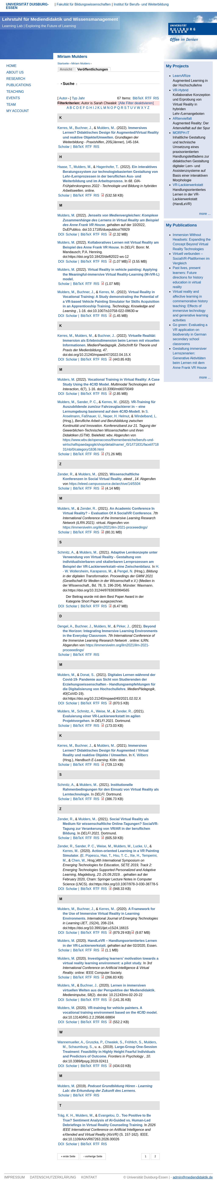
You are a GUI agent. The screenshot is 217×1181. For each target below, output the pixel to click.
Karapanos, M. (101, 571)
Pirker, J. (123, 626)
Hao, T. (106, 855)
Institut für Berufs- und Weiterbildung (141, 4)
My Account (17, 111)
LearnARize (182, 76)
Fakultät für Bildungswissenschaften (84, 4)
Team (11, 104)
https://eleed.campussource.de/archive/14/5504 (104, 484)
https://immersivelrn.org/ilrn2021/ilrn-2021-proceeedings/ (105, 527)
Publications (18, 85)
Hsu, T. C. (120, 855)
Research (15, 78)
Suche (70, 83)
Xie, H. (135, 855)
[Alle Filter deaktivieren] (136, 103)
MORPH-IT (181, 133)
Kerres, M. (65, 128)
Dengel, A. (65, 626)
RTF (148, 98)
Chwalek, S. (114, 1042)
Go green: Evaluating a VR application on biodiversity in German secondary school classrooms (190, 334)
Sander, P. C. (87, 402)
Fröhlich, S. (133, 1042)
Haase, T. (64, 167)
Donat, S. (87, 675)
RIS (156, 98)
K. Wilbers (140, 755)
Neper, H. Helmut (116, 416)
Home (11, 66)
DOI (61, 234)
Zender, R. (65, 474)
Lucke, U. (140, 846)
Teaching (15, 91)
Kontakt (89, 1177)
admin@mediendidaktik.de (193, 1177)
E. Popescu (90, 855)
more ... (205, 213)
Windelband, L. (145, 416)
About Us (15, 72)
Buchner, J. (83, 128)
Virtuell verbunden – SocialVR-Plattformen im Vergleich (191, 258)
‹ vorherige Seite (92, 1156)
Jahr (81, 98)
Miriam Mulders (80, 63)
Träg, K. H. (65, 1115)
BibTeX (138, 98)
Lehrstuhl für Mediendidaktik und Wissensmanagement (60, 22)
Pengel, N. (125, 571)
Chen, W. (79, 860)
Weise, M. (103, 711)
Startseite (63, 63)
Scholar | (65, 146)
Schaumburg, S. (80, 1047)
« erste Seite (68, 1156)
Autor (63, 98)
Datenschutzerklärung (53, 1177)
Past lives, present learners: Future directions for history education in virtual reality (188, 277)
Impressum (14, 1177)
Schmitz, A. (65, 552)
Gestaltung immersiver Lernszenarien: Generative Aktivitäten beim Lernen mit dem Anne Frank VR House (190, 358)
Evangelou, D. (109, 1115)
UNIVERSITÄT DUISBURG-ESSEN (27, 6)
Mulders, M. (106, 128)
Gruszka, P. (94, 1042)
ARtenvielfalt (182, 118)
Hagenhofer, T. (107, 167)
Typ (74, 98)
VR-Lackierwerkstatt (188, 185)
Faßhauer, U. (91, 416)
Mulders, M (65, 215)
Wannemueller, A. (70, 1042)
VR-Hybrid (180, 90)
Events (13, 98)
